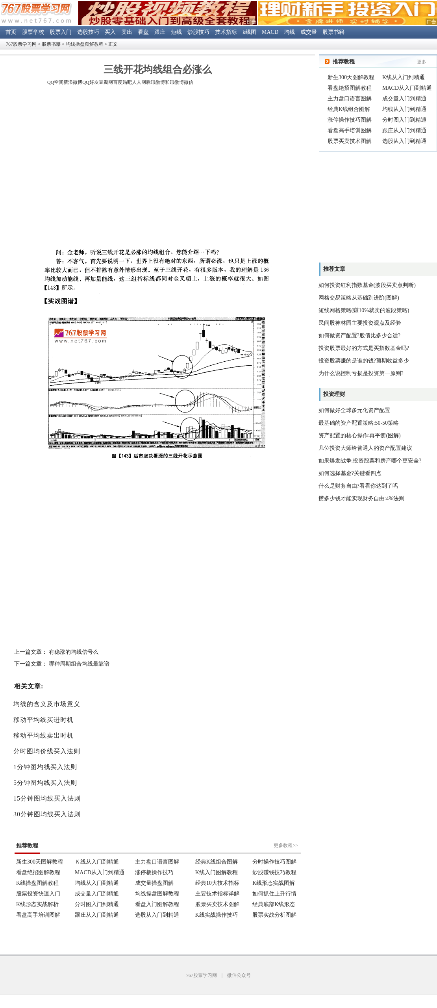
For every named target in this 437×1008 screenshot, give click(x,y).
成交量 (308, 32)
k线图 (249, 32)
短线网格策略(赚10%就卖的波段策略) (363, 310)
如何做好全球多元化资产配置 (354, 410)
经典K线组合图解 (349, 109)
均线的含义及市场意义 (46, 704)
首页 (11, 32)
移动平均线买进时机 (43, 719)
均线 (289, 32)
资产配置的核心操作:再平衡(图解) (359, 435)
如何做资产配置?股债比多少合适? (359, 335)
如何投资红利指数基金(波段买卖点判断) (367, 285)
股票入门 (61, 32)
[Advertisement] (74, 168)
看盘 (143, 32)
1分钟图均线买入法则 (45, 767)
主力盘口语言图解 (350, 99)
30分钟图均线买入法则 (47, 814)
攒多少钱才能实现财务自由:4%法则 (361, 498)
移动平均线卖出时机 (43, 735)
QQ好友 (90, 82)
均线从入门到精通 (404, 109)
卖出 (126, 32)
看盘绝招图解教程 (350, 88)
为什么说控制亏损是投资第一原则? (361, 373)
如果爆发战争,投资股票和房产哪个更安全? (370, 461)
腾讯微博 (155, 82)
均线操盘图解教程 (85, 44)
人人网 (139, 82)
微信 (188, 82)
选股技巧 (88, 32)
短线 (176, 32)
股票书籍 (333, 32)
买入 (110, 32)
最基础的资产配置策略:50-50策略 (358, 423)
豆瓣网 (106, 82)
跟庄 (159, 32)
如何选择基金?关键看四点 (349, 473)
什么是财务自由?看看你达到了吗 (358, 486)
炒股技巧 (198, 32)
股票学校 (33, 32)
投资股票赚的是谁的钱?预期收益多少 (363, 361)
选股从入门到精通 (404, 141)
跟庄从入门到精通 (404, 130)
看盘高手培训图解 (350, 130)
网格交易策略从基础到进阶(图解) (358, 298)
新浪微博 (72, 82)
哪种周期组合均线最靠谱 (79, 664)
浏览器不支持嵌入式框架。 (157, 875)
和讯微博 (174, 82)
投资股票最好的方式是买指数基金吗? (363, 348)
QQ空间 (55, 82)
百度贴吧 (122, 82)
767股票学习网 (21, 44)
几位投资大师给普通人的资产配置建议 (365, 448)
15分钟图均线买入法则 (47, 798)
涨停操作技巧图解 (350, 120)
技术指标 (226, 32)
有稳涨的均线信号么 (73, 652)
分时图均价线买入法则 (46, 751)
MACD (270, 32)
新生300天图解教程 (351, 77)
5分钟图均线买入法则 (45, 782)
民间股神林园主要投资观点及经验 (359, 323)
